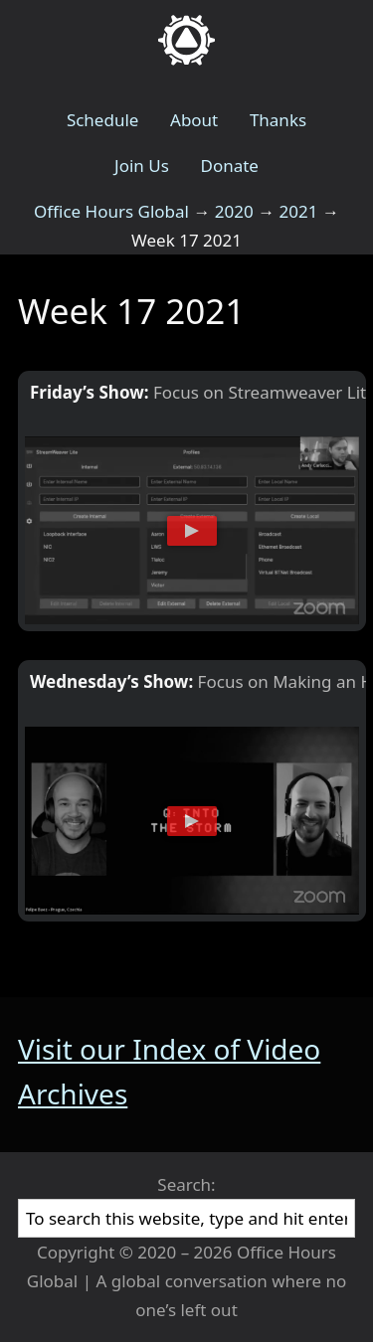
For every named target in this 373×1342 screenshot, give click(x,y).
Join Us (141, 165)
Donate (229, 165)
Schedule (103, 119)
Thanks (278, 119)
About (194, 119)
